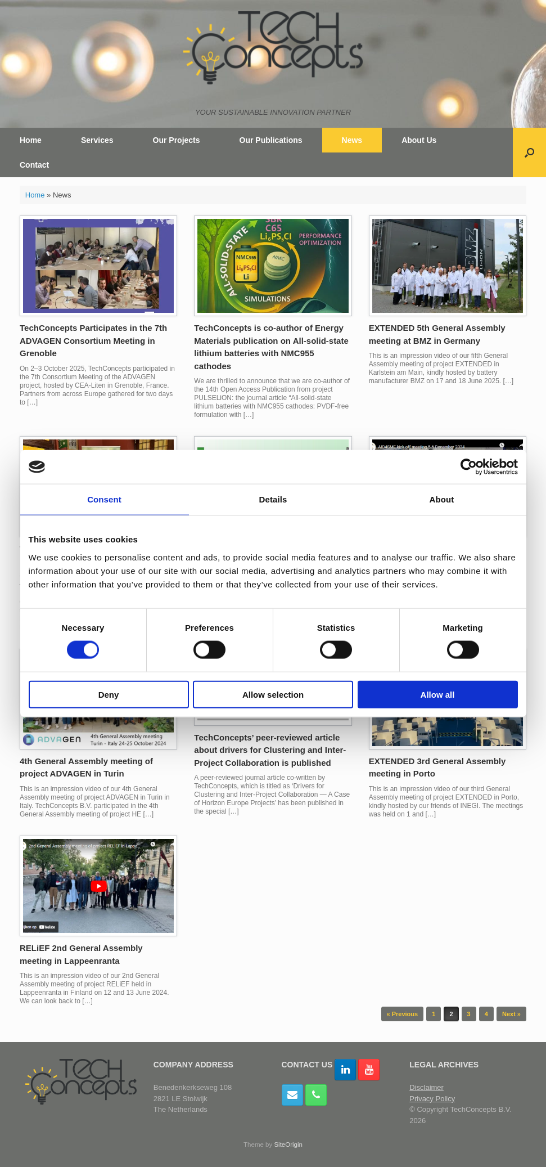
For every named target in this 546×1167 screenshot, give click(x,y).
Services (97, 140)
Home (31, 140)
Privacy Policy (432, 1098)
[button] (529, 152)
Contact (34, 164)
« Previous (402, 1014)
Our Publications (271, 140)
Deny (108, 694)
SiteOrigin (288, 1144)
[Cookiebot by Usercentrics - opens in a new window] (468, 467)
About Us (418, 140)
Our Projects (176, 140)
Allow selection (273, 694)
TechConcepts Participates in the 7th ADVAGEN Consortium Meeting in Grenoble (93, 340)
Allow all (438, 694)
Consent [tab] (104, 499)
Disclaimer (426, 1087)
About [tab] (442, 499)
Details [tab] (273, 499)
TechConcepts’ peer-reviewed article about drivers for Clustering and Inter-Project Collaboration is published (270, 750)
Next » (511, 1014)
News (352, 140)
